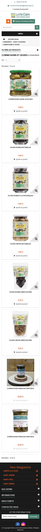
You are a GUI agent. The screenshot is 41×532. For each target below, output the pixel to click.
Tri (3, 60)
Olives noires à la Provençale (20, 196)
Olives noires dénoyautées (20, 292)
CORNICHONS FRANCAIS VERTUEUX (20, 388)
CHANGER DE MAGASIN (20, 9)
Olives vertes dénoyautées (20, 340)
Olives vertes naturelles (20, 244)
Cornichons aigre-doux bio (20, 99)
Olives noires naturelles (20, 147)
